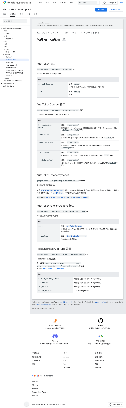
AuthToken (43, 62)
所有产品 (35, 394)
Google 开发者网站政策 (43, 303)
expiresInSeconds (45, 83)
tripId (40, 151)
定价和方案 (99, 356)
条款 (33, 403)
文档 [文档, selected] (61, 3)
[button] (14, 28)
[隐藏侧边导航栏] (26, 404)
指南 (4, 14)
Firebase (35, 387)
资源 (28, 14)
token (40, 91)
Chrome (35, 384)
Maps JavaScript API (21, 9)
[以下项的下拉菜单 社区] (83, 2)
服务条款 (98, 366)
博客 (71, 3)
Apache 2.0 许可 (100, 301)
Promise (74, 196)
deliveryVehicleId (45, 124)
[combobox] (110, 3)
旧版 (35, 14)
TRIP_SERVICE (43, 286)
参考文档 (96, 33)
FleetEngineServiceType (76, 235)
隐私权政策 (41, 403)
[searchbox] (15, 21)
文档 (66, 33)
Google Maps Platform (55, 33)
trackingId (42, 141)
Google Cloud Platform (40, 391)
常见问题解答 (37, 356)
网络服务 (66, 366)
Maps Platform (19, 2)
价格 (54, 3)
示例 (21, 14)
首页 (38, 33)
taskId (40, 134)
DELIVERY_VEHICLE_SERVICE (48, 278)
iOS (64, 359)
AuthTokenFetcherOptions (52, 189)
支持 (96, 363)
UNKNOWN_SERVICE (45, 290)
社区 (78, 3)
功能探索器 (36, 359)
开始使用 (101, 10)
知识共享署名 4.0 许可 (67, 301)
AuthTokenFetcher (48, 174)
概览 (40, 3)
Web (5, 9)
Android (66, 356)
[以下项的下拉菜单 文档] (65, 2)
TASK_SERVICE (43, 282)
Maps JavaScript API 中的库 (53, 267)
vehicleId (42, 159)
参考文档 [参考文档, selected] (13, 14)
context (41, 225)
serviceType (43, 235)
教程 (33, 363)
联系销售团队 (116, 10)
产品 (47, 3)
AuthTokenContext (48, 103)
